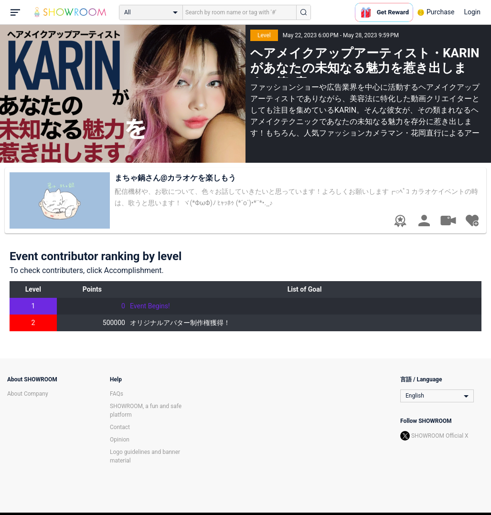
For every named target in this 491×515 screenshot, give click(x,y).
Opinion (119, 439)
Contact (120, 427)
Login (472, 12)
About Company (27, 393)
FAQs (116, 393)
